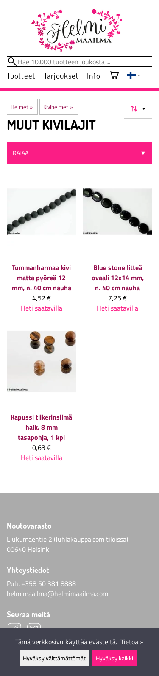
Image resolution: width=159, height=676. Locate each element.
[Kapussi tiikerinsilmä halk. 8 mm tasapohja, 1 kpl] (41, 398)
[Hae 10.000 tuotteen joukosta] (79, 61)
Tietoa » (132, 642)
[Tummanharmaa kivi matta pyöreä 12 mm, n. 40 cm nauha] (41, 248)
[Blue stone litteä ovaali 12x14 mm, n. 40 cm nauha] (118, 248)
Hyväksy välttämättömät (54, 658)
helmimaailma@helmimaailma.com (57, 594)
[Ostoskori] (114, 75)
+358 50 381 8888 (48, 583)
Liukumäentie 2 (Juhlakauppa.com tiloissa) (67, 539)
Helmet (22, 107)
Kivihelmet (58, 107)
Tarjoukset (61, 75)
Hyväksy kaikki (114, 658)
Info (93, 75)
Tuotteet (21, 75)
